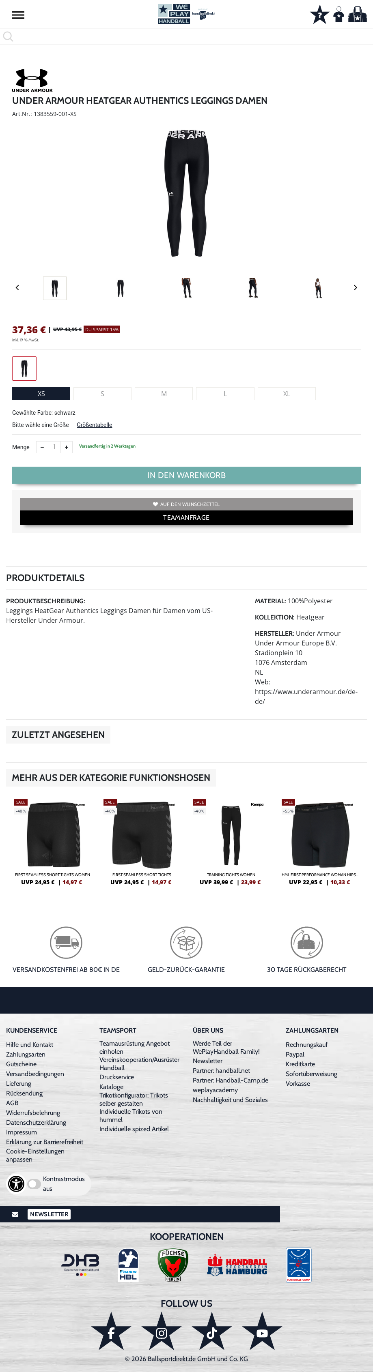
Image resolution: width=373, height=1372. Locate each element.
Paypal (295, 1054)
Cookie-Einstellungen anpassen (35, 1155)
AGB (12, 1103)
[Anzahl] (54, 447)
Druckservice (116, 1077)
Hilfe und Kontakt (29, 1044)
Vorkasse (298, 1083)
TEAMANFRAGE (186, 517)
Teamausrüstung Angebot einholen (134, 1047)
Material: (270, 601)
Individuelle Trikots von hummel (130, 1115)
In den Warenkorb (186, 475)
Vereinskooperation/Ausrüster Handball (139, 1064)
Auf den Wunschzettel (186, 504)
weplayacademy (215, 1090)
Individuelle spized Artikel (134, 1129)
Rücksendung (24, 1093)
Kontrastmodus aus (64, 1183)
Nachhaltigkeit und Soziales (230, 1100)
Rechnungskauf (307, 1044)
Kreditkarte (300, 1064)
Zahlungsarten (25, 1054)
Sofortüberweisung (311, 1074)
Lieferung (18, 1083)
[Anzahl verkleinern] (42, 447)
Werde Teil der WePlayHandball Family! (226, 1047)
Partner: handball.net (221, 1070)
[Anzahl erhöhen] (66, 447)
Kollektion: (275, 617)
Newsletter (207, 1061)
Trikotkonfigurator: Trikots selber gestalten (133, 1099)
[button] (18, 14)
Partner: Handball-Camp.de (230, 1080)
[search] (186, 36)
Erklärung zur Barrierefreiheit (44, 1142)
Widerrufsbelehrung (33, 1113)
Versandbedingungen (35, 1074)
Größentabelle (94, 425)
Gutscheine (21, 1064)
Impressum (21, 1132)
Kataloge (111, 1087)
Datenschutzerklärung (36, 1122)
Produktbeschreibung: (45, 601)
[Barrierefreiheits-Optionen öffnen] (16, 1184)
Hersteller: (274, 633)
